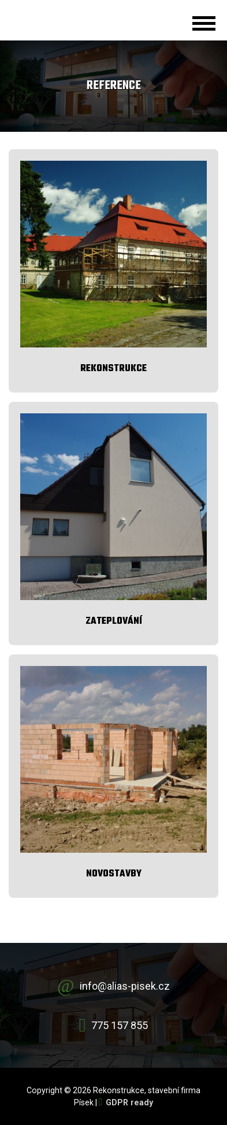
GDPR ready (129, 1102)
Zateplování (113, 621)
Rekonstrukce (113, 368)
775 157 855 (119, 1025)
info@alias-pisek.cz (125, 986)
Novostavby (114, 874)
